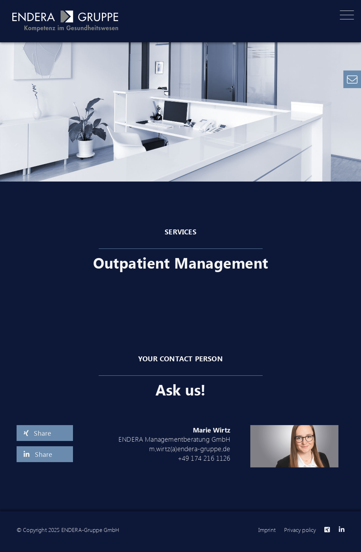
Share (37, 432)
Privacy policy (300, 529)
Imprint (267, 529)
